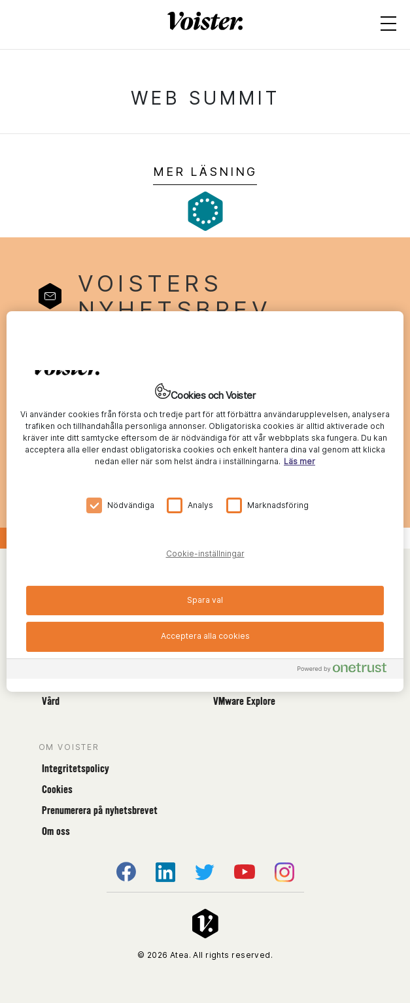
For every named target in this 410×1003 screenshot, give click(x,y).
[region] (205, 501)
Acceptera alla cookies (205, 636)
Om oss (56, 831)
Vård (51, 701)
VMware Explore (244, 701)
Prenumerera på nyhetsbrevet (100, 810)
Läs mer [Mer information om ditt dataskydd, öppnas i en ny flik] (299, 461)
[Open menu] (388, 26)
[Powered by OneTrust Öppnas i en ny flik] (347, 670)
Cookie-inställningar (205, 553)
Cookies (57, 789)
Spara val (205, 599)
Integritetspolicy (75, 768)
